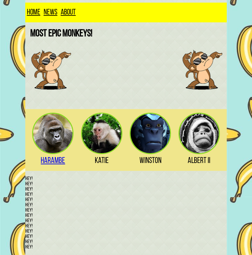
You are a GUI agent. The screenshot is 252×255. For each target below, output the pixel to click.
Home (33, 12)
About (68, 12)
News (50, 12)
